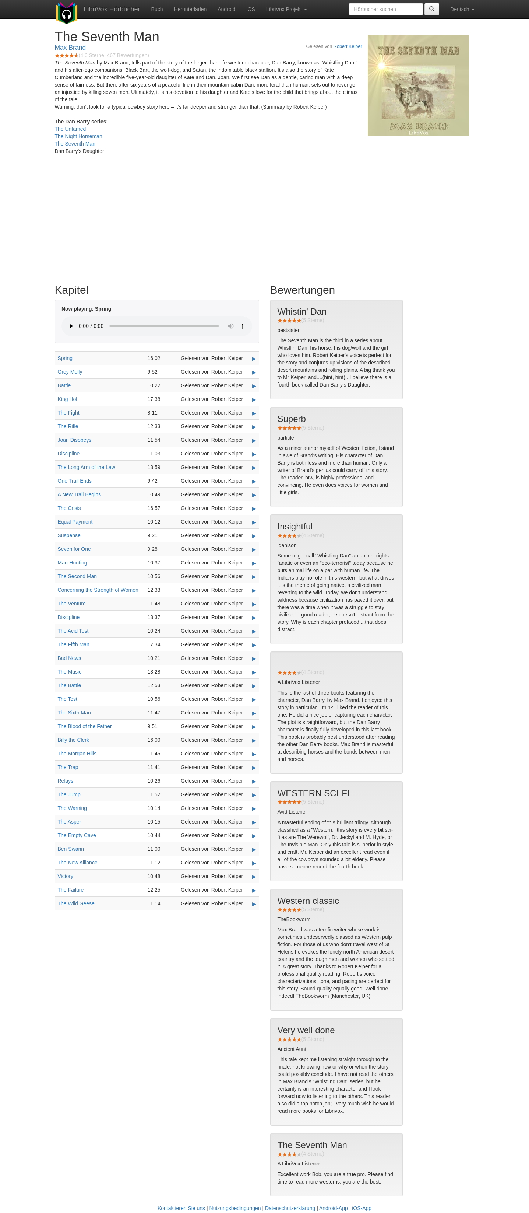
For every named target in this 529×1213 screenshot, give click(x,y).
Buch (157, 9)
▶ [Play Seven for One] (254, 549)
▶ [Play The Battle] (254, 685)
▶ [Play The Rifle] (254, 426)
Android (226, 9)
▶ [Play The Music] (254, 672)
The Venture (72, 603)
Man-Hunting (72, 563)
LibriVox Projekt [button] (286, 9)
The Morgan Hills (77, 753)
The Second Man (77, 576)
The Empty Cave (77, 835)
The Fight (69, 413)
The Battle (69, 685)
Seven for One (74, 549)
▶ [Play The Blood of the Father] (254, 726)
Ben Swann (71, 849)
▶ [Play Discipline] (254, 454)
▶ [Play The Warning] (254, 808)
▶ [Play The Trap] (254, 767)
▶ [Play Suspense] (254, 535)
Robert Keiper (348, 46)
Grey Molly (70, 372)
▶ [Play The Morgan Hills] (254, 753)
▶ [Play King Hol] (254, 399)
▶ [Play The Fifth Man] (254, 644)
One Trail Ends (75, 481)
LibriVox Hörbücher (112, 9)
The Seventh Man (75, 144)
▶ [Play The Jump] (254, 794)
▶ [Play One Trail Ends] (254, 481)
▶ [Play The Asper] (254, 822)
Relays (66, 781)
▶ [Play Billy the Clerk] (254, 740)
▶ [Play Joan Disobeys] (254, 440)
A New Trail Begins (79, 494)
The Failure (71, 890)
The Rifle (68, 426)
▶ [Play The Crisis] (254, 508)
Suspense (69, 535)
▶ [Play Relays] (254, 781)
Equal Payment (75, 522)
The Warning (72, 808)
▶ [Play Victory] (254, 876)
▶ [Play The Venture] (254, 603)
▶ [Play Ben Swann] (254, 849)
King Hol (67, 399)
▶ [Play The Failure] (254, 890)
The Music (70, 672)
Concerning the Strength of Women (98, 590)
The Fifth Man (73, 644)
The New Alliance (78, 863)
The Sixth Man (74, 713)
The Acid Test (73, 631)
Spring (65, 358)
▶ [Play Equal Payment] (254, 522)
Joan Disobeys (75, 440)
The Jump (69, 794)
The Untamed (70, 129)
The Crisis (69, 508)
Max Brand (70, 47)
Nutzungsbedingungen (235, 1208)
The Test (67, 699)
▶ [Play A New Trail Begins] (254, 494)
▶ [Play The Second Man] (254, 576)
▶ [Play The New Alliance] (254, 863)
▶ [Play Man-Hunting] (254, 563)
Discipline (69, 454)
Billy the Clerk (73, 740)
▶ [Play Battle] (254, 385)
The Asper (69, 822)
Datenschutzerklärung (290, 1208)
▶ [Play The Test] (254, 699)
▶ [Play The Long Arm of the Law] (254, 467)
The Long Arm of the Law (86, 467)
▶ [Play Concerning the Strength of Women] (254, 590)
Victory (66, 876)
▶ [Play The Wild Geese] (254, 903)
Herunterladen (190, 9)
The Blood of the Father (85, 726)
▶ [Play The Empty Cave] (254, 835)
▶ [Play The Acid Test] (254, 631)
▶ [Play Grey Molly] (254, 372)
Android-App (333, 1208)
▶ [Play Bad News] (254, 658)
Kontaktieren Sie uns (181, 1208)
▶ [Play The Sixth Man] (254, 713)
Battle (64, 385)
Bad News (69, 658)
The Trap (68, 767)
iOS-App (361, 1208)
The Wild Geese (76, 903)
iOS (251, 9)
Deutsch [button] (462, 9)
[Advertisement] (265, 221)
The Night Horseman (78, 136)
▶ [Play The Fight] (254, 413)
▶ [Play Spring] (254, 358)
